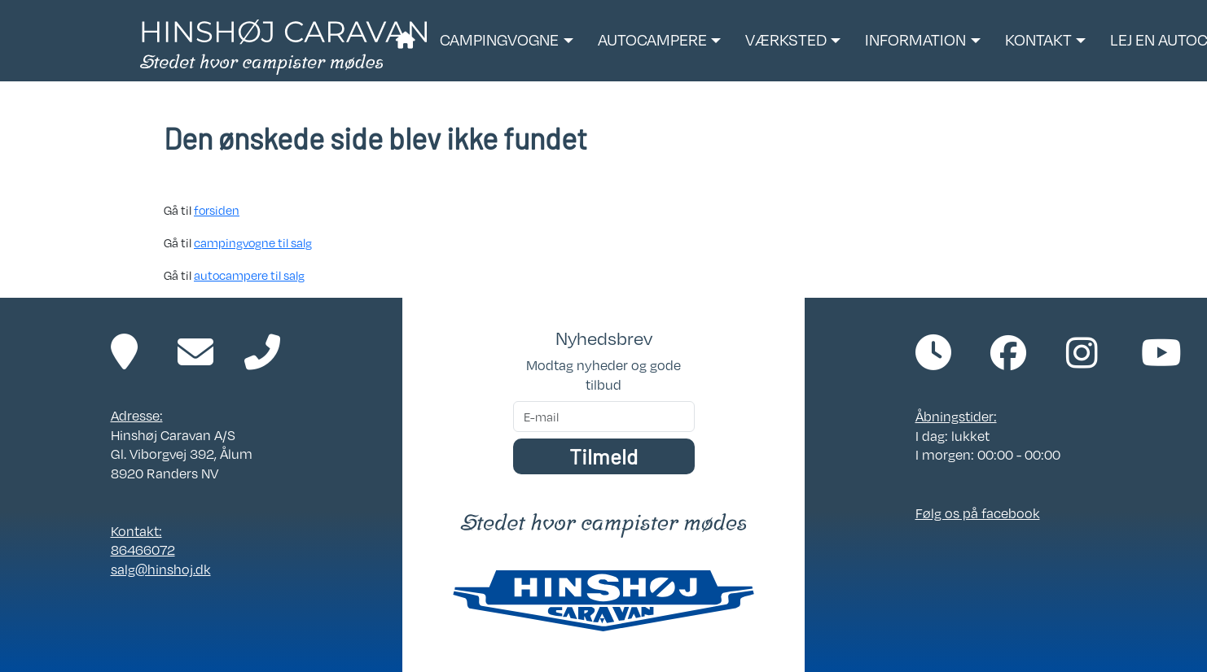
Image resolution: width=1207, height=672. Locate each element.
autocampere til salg (249, 275)
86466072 (143, 550)
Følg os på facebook (977, 513)
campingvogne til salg (253, 242)
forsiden (216, 210)
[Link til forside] (284, 45)
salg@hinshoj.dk (161, 569)
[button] (506, 40)
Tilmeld (603, 456)
